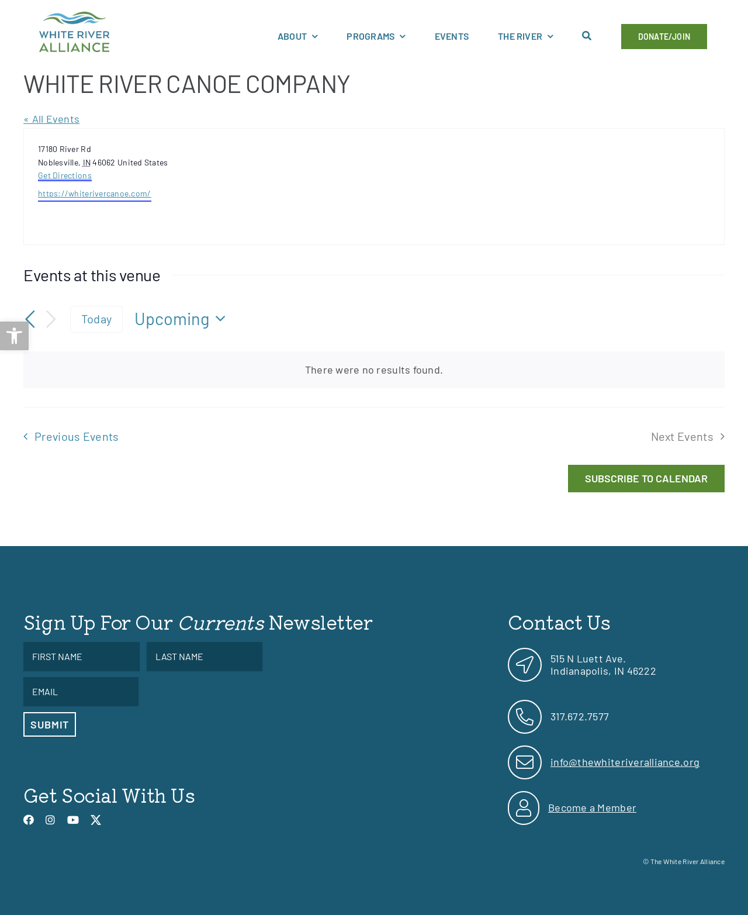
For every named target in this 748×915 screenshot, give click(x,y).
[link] (14, 336)
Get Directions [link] (65, 175)
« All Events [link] (51, 118)
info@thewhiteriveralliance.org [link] (624, 761)
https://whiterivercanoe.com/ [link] (94, 193)
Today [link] (96, 319)
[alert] (374, 369)
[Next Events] (51, 319)
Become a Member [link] (592, 807)
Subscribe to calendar (646, 478)
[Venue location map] (548, 186)
